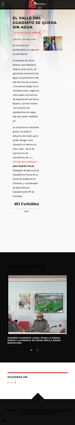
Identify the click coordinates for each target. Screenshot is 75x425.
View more (37, 304)
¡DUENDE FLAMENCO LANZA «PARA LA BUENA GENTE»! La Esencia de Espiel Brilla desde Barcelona (34, 340)
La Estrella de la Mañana (27, 33)
